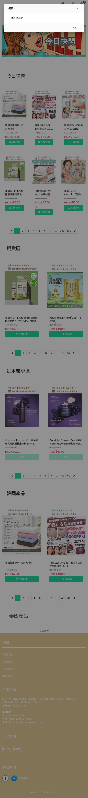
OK (75, 27)
